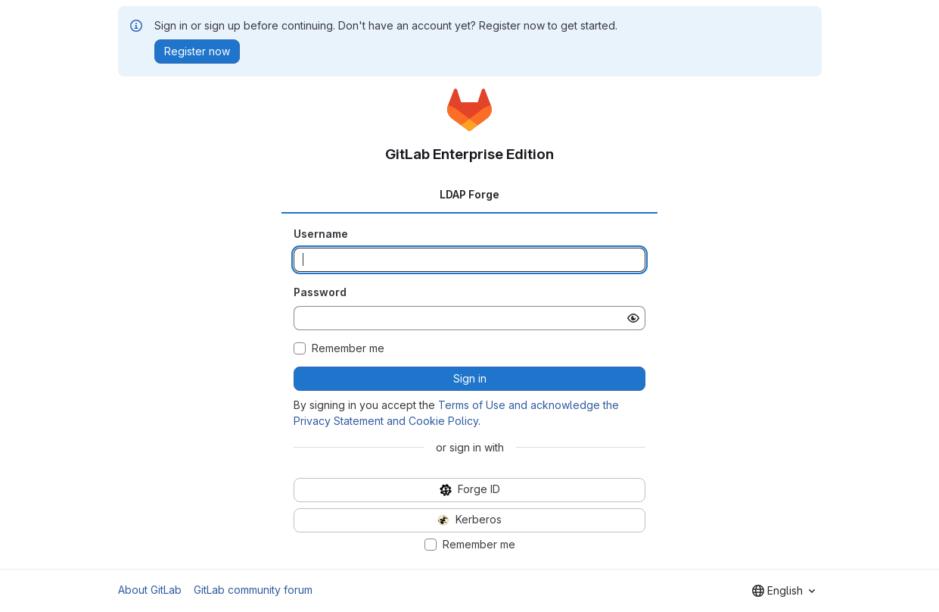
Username (321, 233)
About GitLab (150, 589)
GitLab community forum (253, 589)
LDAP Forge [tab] (469, 194)
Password (320, 292)
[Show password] (633, 318)
